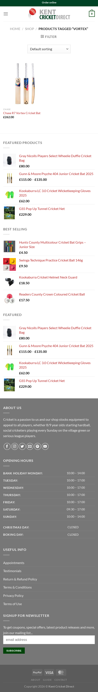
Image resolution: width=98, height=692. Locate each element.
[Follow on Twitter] (22, 446)
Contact (60, 679)
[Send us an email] (29, 446)
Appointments (13, 563)
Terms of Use (12, 604)
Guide (47, 679)
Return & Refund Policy (20, 579)
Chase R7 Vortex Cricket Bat (21, 113)
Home (15, 29)
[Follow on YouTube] (45, 446)
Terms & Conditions (17, 587)
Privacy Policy (13, 595)
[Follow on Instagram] (14, 446)
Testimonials (12, 571)
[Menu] (5, 14)
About (35, 679)
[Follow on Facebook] (7, 446)
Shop (29, 29)
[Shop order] (49, 49)
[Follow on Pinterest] (37, 446)
